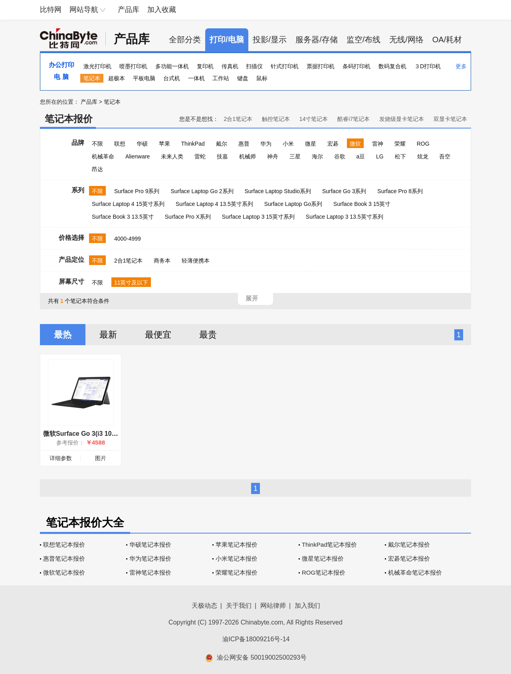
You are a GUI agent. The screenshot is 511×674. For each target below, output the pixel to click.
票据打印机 (321, 66)
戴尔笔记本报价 (409, 544)
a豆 (360, 156)
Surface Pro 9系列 (137, 191)
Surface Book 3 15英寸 (361, 204)
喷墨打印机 (133, 66)
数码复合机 (392, 66)
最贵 (208, 335)
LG (380, 156)
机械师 (247, 156)
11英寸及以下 (131, 282)
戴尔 (221, 143)
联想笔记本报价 (64, 544)
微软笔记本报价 (64, 572)
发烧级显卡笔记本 (401, 119)
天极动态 (204, 605)
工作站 (220, 78)
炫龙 (422, 156)
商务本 (162, 260)
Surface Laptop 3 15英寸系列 (258, 216)
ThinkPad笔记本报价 (329, 544)
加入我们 (307, 605)
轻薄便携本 (196, 260)
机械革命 (103, 156)
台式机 (171, 78)
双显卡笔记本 (450, 119)
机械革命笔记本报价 (415, 572)
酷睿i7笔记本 (353, 119)
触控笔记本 (276, 119)
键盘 (242, 78)
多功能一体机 (172, 66)
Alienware (137, 156)
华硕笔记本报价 (150, 544)
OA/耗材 (447, 39)
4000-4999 (127, 238)
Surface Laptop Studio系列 (277, 191)
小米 (288, 143)
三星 (295, 156)
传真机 (230, 66)
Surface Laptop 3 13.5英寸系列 (344, 216)
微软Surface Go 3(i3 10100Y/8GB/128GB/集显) (111, 433)
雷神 (377, 143)
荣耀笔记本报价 (236, 572)
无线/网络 (406, 39)
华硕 (142, 143)
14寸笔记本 (313, 119)
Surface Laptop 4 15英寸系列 (128, 204)
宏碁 (333, 143)
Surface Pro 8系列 (400, 191)
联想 (119, 143)
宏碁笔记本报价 (409, 558)
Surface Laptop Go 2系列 (201, 191)
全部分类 (185, 39)
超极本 (116, 78)
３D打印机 (427, 66)
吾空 (444, 156)
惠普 (244, 143)
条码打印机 (356, 66)
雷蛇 (200, 156)
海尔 (317, 156)
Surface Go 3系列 (344, 191)
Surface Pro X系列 (188, 216)
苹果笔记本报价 (236, 544)
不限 (97, 143)
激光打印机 (97, 66)
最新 (108, 335)
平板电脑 (144, 78)
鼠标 (261, 78)
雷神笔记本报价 (150, 572)
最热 (62, 335)
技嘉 (222, 156)
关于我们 (239, 605)
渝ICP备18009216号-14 (256, 639)
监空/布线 (364, 39)
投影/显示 (270, 39)
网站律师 (273, 605)
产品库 (128, 10)
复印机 (205, 66)
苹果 (164, 143)
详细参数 (61, 458)
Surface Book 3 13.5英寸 (123, 216)
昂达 (97, 169)
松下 (400, 156)
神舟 (272, 156)
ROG (423, 143)
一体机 (196, 78)
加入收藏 (161, 10)
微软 (355, 143)
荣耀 (400, 143)
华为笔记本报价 (150, 558)
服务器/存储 (316, 39)
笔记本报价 (69, 118)
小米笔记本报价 (236, 558)
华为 (265, 143)
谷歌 (339, 156)
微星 (310, 143)
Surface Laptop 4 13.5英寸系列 (214, 204)
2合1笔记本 (238, 119)
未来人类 (172, 156)
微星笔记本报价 (323, 558)
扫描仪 (254, 66)
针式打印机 (285, 66)
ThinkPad (193, 143)
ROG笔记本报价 (323, 572)
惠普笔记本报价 (64, 558)
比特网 (50, 10)
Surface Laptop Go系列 (293, 204)
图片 (100, 458)
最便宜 (158, 335)
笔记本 (91, 78)
